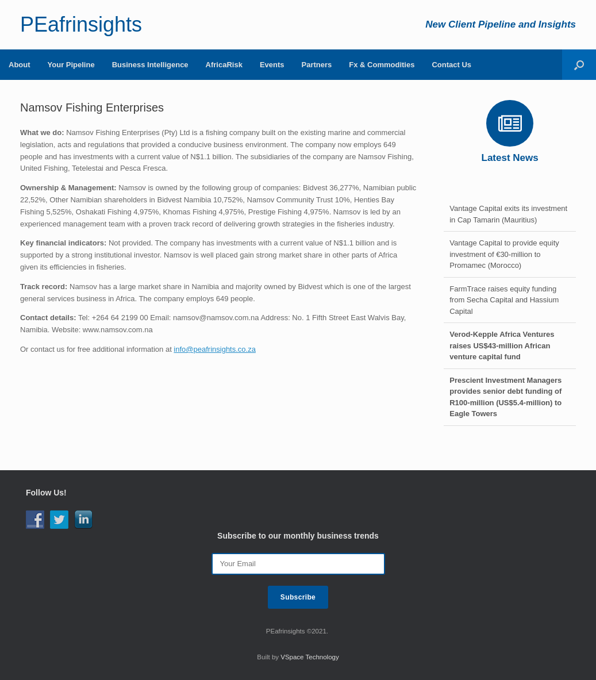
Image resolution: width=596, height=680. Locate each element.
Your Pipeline (71, 64)
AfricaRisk (224, 64)
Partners (317, 64)
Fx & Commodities (381, 64)
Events (272, 64)
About (19, 64)
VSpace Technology (309, 657)
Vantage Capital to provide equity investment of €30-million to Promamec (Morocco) (504, 254)
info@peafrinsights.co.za (215, 349)
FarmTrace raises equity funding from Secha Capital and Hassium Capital (504, 300)
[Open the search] (579, 64)
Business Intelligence (150, 64)
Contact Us (451, 64)
